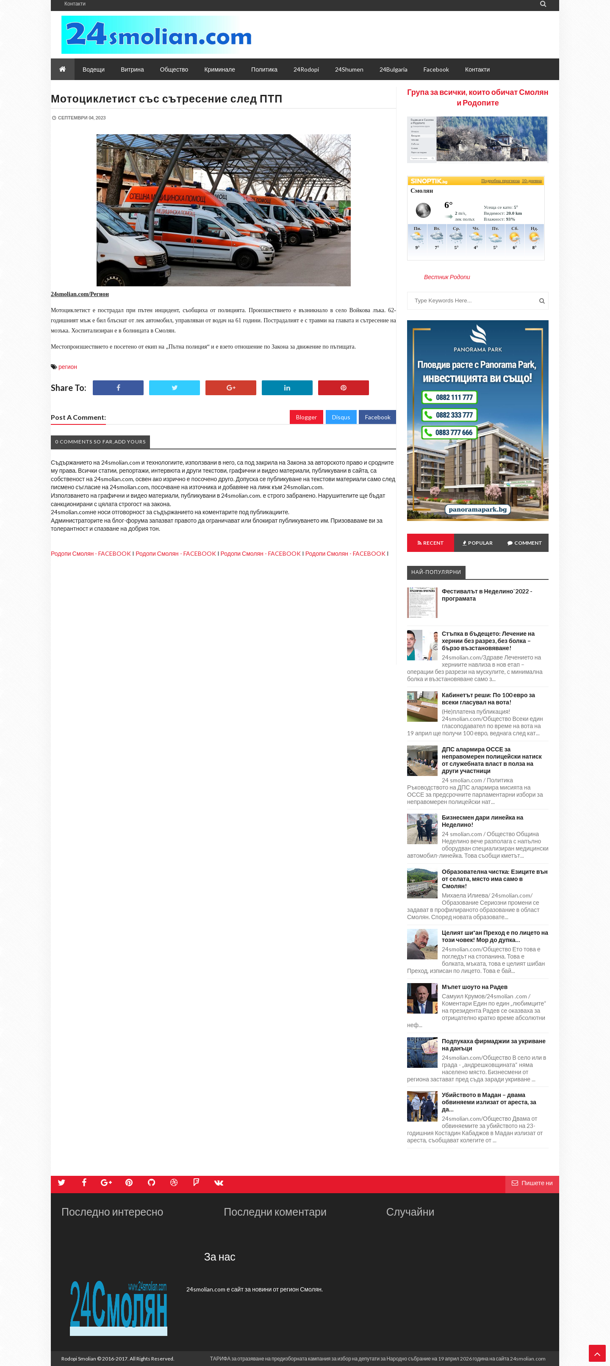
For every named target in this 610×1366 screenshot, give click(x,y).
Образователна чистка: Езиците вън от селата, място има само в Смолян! (495, 878)
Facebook (378, 417)
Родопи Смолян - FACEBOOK (91, 553)
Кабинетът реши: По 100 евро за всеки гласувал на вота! (488, 698)
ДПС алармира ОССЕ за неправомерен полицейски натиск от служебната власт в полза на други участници (492, 759)
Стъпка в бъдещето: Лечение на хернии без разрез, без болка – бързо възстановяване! (488, 640)
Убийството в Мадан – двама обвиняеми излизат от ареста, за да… (489, 1102)
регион (67, 366)
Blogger (306, 417)
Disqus (341, 417)
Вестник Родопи (447, 276)
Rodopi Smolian (78, 1358)
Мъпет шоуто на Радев (474, 986)
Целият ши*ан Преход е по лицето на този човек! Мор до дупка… (495, 936)
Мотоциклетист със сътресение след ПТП (167, 98)
